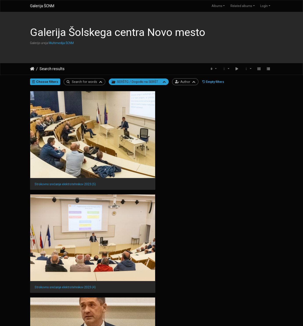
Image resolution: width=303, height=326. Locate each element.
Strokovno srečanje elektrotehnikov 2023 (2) (245, 135)
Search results (52, 69)
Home (32, 69)
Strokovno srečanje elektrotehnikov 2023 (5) (58, 136)
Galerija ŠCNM (42, 6)
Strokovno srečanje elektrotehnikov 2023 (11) (120, 245)
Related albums (241, 6)
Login (264, 6)
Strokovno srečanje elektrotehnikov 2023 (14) (182, 190)
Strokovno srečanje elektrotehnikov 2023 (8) (58, 300)
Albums (217, 6)
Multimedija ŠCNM (61, 43)
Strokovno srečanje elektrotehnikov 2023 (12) (58, 245)
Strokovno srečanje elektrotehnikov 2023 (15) (120, 190)
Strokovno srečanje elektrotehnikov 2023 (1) (58, 190)
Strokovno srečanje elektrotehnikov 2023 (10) (182, 245)
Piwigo (160, 317)
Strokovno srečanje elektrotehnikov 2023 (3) (182, 135)
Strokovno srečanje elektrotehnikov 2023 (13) (245, 190)
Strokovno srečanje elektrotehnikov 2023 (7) (120, 300)
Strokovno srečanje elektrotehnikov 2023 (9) (245, 245)
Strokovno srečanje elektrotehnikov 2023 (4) (120, 136)
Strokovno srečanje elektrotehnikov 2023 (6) (182, 300)
